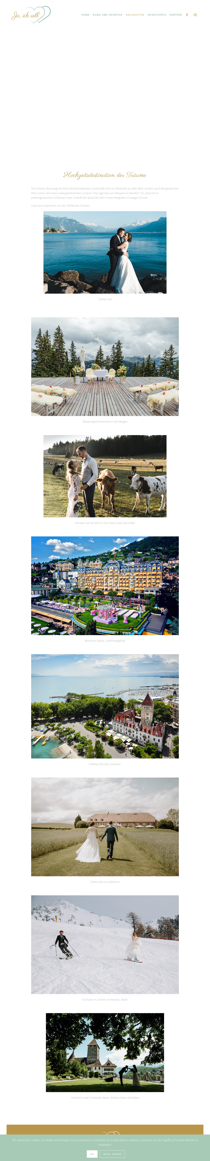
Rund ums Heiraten (108, 14)
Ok (92, 1154)
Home (86, 14)
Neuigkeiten (135, 14)
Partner (176, 14)
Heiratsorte (157, 14)
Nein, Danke (112, 1154)
